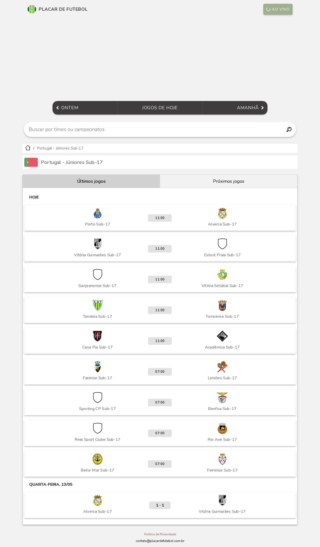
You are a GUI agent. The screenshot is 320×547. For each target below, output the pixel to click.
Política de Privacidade (160, 534)
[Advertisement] (160, 59)
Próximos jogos (228, 181)
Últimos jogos (91, 181)
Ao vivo (278, 9)
